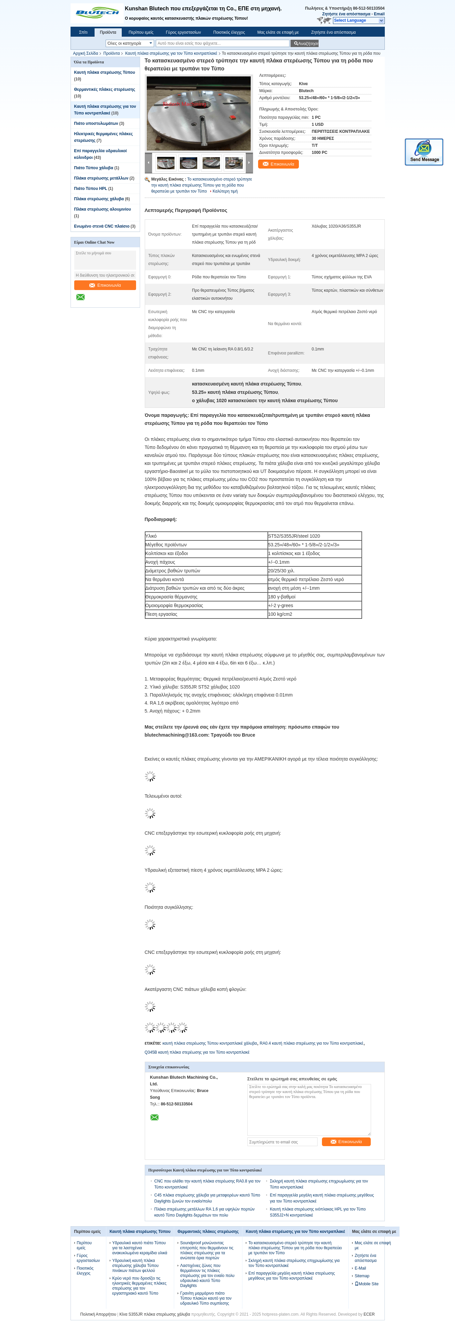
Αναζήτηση (308, 43)
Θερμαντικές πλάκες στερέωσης (104, 89)
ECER (369, 1314)
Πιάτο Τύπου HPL (90, 188)
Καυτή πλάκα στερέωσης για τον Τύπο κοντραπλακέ (171, 53)
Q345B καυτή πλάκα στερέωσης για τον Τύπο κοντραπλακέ (197, 1052)
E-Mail (360, 1268)
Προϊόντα (108, 32)
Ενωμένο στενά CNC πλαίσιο (102, 226)
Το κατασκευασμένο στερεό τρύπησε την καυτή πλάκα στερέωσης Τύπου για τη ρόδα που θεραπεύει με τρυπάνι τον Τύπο (201, 185)
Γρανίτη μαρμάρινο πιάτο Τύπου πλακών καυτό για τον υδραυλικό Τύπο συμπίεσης (205, 1298)
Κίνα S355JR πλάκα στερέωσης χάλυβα (154, 1314)
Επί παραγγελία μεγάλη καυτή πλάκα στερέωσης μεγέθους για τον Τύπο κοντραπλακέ (291, 1276)
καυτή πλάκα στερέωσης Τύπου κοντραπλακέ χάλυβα (209, 1043)
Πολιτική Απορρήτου (98, 1314)
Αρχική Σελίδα (85, 53)
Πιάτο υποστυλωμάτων (96, 123)
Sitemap (362, 1276)
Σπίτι (83, 32)
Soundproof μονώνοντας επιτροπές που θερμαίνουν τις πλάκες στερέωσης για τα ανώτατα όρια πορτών (206, 1250)
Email (379, 14)
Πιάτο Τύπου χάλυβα (93, 168)
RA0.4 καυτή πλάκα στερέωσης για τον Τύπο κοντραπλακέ (311, 1043)
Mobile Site (366, 1284)
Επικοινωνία (105, 285)
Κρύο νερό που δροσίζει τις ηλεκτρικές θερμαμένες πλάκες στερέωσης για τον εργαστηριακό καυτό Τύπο (139, 1286)
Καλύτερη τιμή (225, 191)
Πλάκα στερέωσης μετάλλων (101, 178)
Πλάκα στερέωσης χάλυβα (99, 199)
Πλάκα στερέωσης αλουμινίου (102, 209)
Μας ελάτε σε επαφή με (278, 32)
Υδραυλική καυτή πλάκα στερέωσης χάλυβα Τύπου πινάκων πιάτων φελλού (135, 1265)
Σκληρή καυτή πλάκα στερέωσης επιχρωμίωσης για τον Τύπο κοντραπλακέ (294, 1263)
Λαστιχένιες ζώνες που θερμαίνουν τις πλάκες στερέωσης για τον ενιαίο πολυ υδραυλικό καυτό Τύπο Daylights (207, 1275)
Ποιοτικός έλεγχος (229, 32)
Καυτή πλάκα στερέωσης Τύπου (104, 72)
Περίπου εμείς (141, 32)
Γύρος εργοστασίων (183, 32)
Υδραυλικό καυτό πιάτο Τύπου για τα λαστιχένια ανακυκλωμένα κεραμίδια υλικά (139, 1248)
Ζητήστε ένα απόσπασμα (346, 14)
